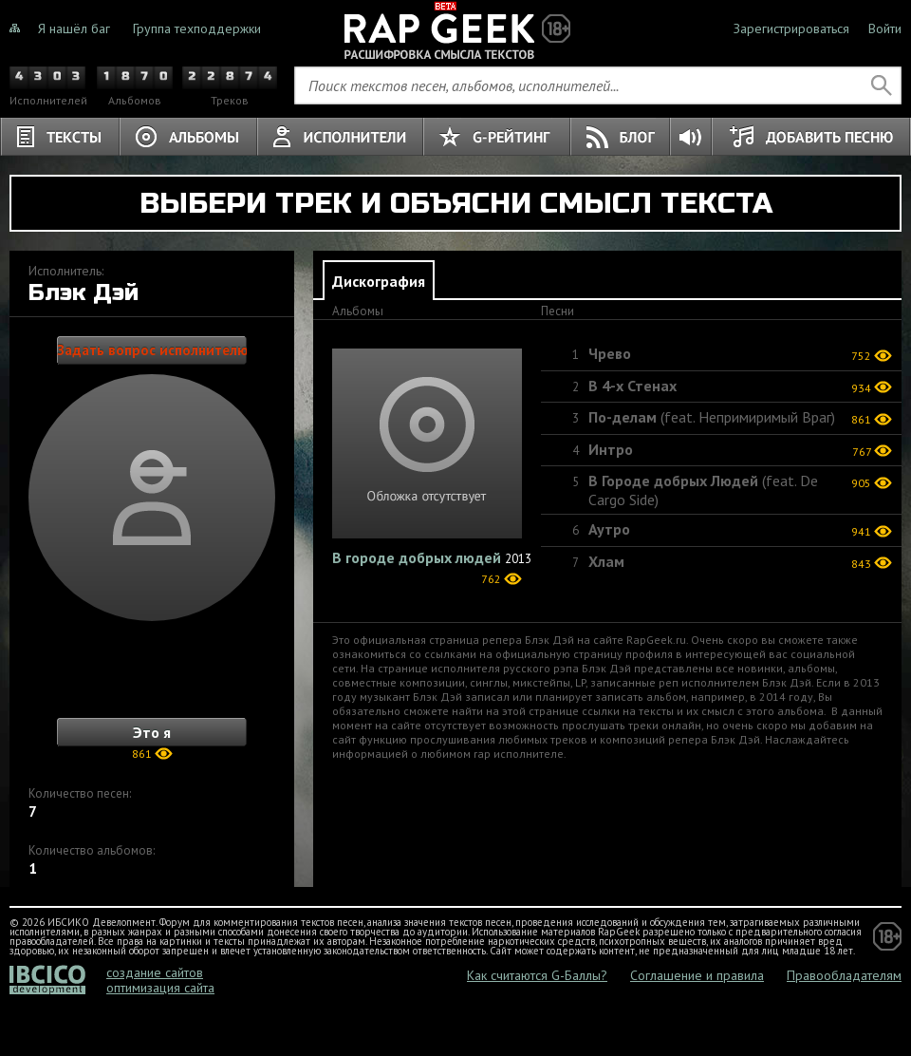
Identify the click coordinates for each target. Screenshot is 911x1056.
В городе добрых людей (416, 557)
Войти (885, 28)
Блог (620, 137)
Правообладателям (844, 975)
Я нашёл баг (74, 28)
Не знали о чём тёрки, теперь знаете (455, 28)
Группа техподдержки (197, 28)
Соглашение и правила (697, 975)
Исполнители (340, 137)
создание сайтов (154, 972)
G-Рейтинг (496, 137)
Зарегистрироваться (791, 28)
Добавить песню (811, 137)
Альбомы (188, 137)
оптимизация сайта (160, 987)
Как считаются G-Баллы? (537, 975)
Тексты (60, 137)
